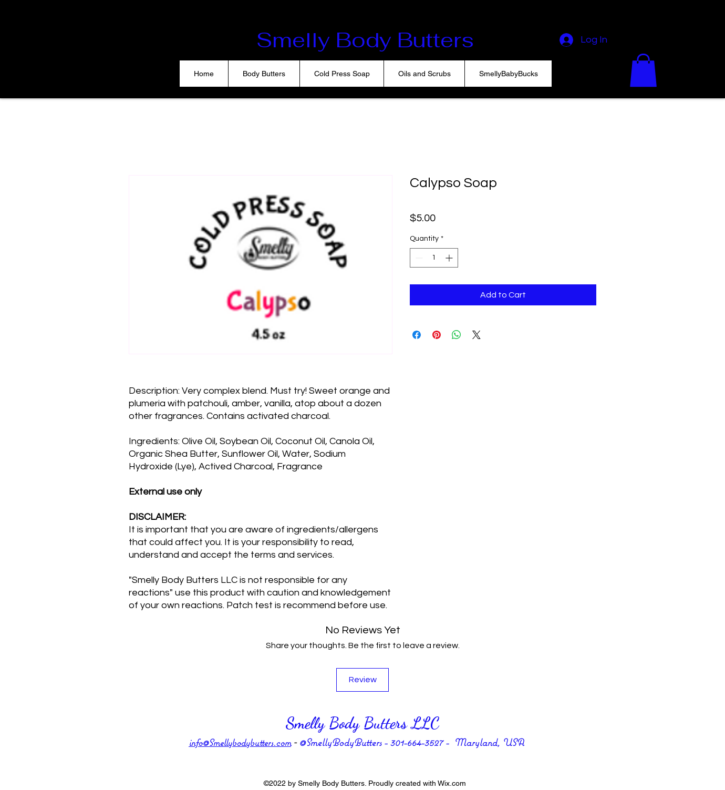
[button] (643, 70)
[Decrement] (417, 258)
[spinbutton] (433, 258)
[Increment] (450, 258)
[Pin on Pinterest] (436, 335)
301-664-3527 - (422, 742)
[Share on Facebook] (416, 335)
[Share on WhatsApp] (456, 335)
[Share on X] (476, 335)
